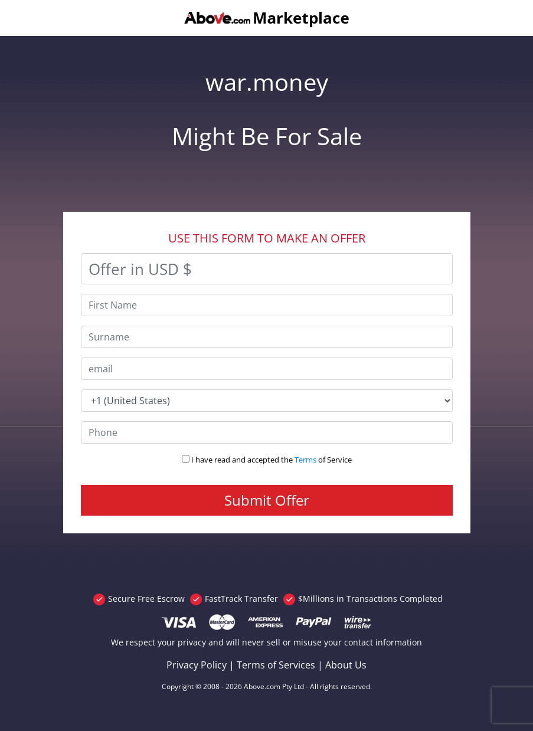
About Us (346, 664)
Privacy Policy (196, 664)
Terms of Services (276, 664)
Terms (305, 459)
